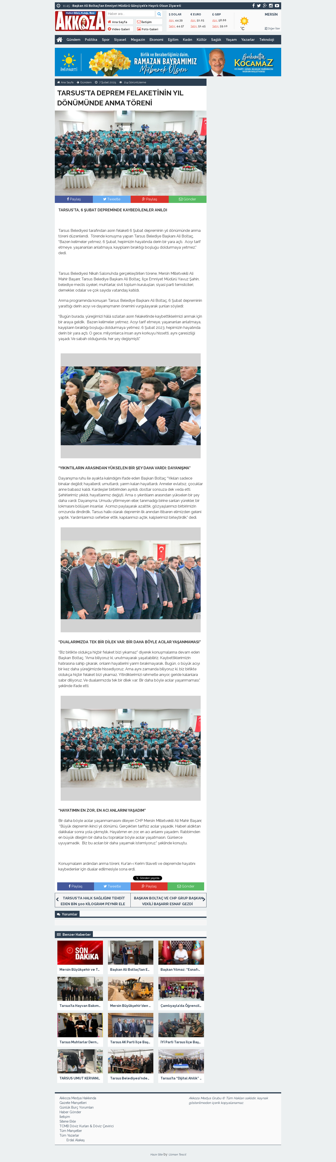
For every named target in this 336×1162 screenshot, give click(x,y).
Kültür (201, 40)
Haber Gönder (70, 1112)
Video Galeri (119, 29)
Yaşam (231, 40)
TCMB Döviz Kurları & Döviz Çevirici (87, 1126)
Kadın (187, 40)
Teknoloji (266, 40)
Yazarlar (248, 40)
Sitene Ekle (68, 1121)
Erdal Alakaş (75, 1140)
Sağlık (216, 40)
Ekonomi (156, 40)
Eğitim (173, 40)
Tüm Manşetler (71, 1131)
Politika (91, 40)
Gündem (73, 40)
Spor (105, 40)
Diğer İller (272, 28)
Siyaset (120, 40)
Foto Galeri (147, 29)
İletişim (144, 22)
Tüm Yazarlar (69, 1135)
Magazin (138, 40)
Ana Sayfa (117, 22)
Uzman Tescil (177, 1154)
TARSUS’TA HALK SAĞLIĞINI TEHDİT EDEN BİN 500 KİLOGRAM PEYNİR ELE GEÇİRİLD (93, 904)
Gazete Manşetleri (73, 1103)
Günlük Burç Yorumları (77, 1107)
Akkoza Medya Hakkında (78, 1098)
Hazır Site (156, 1154)
